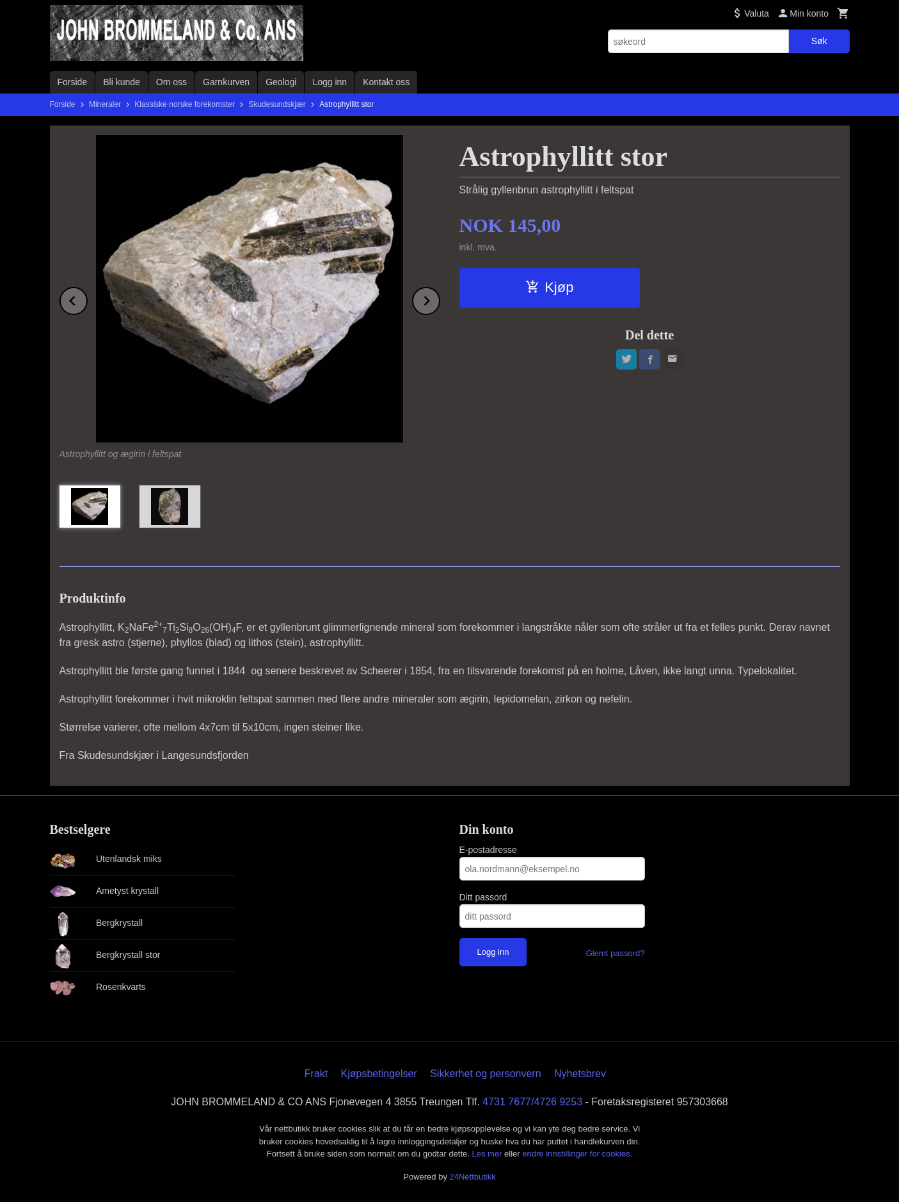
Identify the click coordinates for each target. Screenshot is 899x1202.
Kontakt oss (386, 82)
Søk (819, 41)
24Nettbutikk (473, 1177)
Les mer (488, 1153)
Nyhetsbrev (580, 1073)
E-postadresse (488, 850)
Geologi (281, 82)
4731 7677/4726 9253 (532, 1101)
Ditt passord (483, 897)
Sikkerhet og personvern (485, 1073)
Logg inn (329, 82)
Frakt (316, 1073)
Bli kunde (121, 82)
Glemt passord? (615, 953)
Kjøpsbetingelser (379, 1073)
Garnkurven (226, 82)
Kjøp (549, 287)
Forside (73, 82)
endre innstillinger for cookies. (577, 1153)
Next (439, 299)
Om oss (171, 82)
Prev (87, 299)
